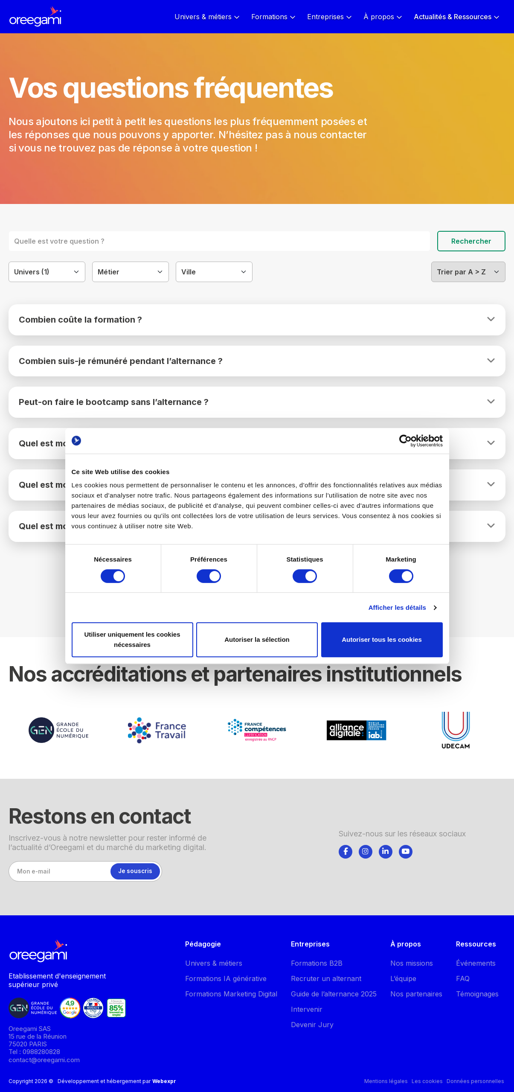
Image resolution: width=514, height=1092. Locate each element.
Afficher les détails (397, 607)
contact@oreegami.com (44, 1060)
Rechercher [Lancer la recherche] (471, 241)
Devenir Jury (312, 1024)
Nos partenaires (416, 994)
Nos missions (411, 963)
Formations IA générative (226, 978)
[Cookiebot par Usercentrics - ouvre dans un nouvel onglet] (405, 440)
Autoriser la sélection (257, 639)
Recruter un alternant (326, 978)
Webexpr (164, 1081)
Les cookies (427, 1081)
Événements (476, 963)
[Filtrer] (47, 272)
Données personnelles (475, 1081)
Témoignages (477, 994)
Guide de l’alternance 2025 (334, 994)
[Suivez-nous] (345, 852)
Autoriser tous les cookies (382, 639)
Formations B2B (317, 963)
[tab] (345, 850)
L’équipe (403, 978)
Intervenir (306, 1009)
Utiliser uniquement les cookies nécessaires (132, 639)
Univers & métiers (213, 963)
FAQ (463, 978)
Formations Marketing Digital (231, 994)
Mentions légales (386, 1081)
